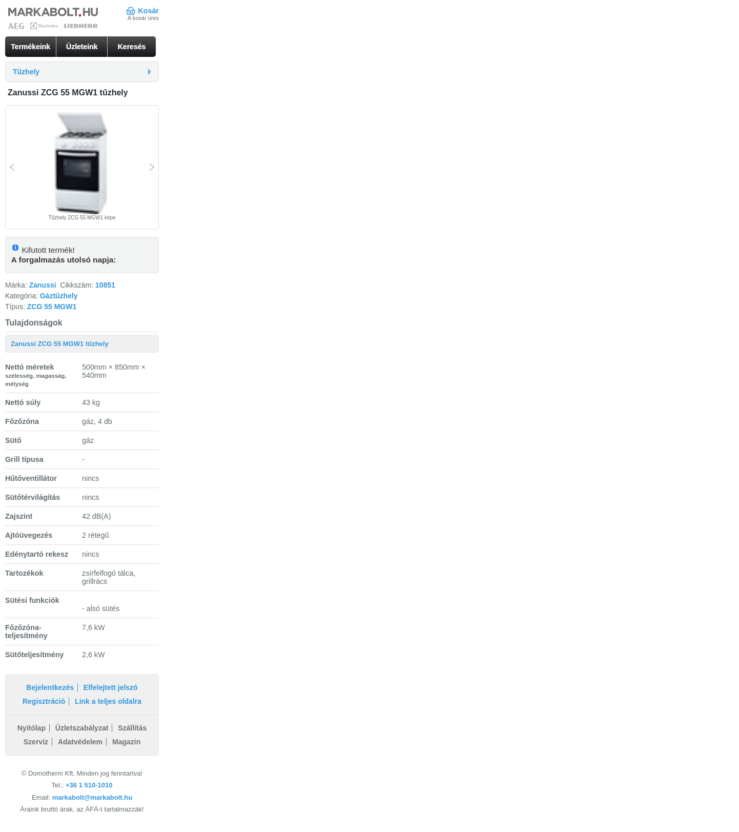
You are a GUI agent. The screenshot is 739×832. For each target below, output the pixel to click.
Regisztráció (44, 701)
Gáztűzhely (59, 296)
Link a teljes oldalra (108, 701)
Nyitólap (31, 728)
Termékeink (30, 47)
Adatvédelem (80, 742)
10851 (105, 285)
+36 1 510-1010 (89, 785)
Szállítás (132, 728)
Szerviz (36, 742)
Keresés (132, 47)
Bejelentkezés (50, 687)
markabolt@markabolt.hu (92, 797)
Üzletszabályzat (81, 728)
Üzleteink (81, 47)
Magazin (126, 742)
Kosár (148, 11)
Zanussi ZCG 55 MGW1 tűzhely (60, 344)
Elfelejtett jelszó (111, 687)
